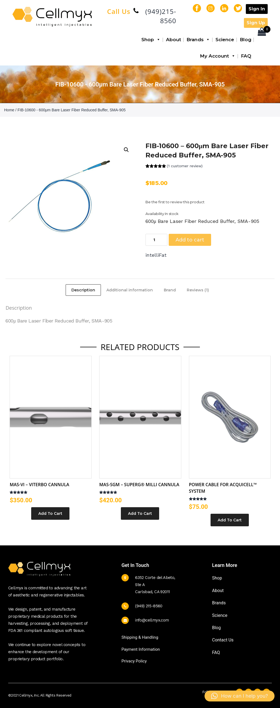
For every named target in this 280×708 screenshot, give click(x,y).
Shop (151, 39)
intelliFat (156, 255)
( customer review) (185, 166)
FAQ (246, 56)
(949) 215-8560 (148, 606)
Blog (245, 39)
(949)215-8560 (160, 16)
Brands (198, 39)
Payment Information (140, 649)
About (173, 39)
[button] (126, 150)
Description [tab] (83, 290)
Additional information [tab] (129, 290)
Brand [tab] (170, 290)
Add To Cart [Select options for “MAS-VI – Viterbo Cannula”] (50, 513)
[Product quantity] (156, 240)
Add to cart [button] (230, 520)
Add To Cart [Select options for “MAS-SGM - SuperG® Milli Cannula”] (140, 513)
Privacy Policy (134, 661)
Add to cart (190, 240)
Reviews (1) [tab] (198, 290)
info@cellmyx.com (152, 620)
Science (224, 39)
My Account (217, 56)
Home (9, 110)
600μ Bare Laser (23, 321)
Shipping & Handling (139, 637)
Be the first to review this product (175, 202)
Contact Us (223, 640)
